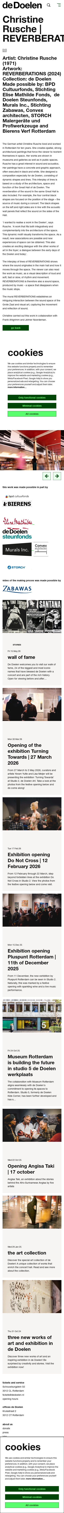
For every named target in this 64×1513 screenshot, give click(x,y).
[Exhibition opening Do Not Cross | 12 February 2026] (32, 813)
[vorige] (47, 476)
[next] (57, 476)
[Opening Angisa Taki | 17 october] (32, 1125)
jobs (5, 1436)
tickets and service (13, 1382)
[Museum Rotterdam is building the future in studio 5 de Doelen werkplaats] (32, 1015)
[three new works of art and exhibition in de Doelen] (32, 1296)
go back (15, 327)
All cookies (32, 413)
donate (6, 1428)
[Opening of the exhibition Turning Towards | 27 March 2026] (32, 704)
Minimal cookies (32, 405)
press (6, 1432)
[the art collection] (32, 1212)
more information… (17, 387)
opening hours (10, 1398)
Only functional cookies (32, 397)
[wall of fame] (32, 616)
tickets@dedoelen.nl (13, 1394)
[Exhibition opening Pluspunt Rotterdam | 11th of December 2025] (32, 910)
